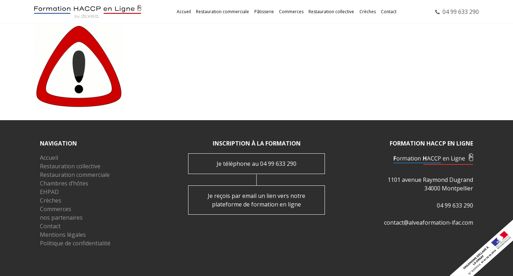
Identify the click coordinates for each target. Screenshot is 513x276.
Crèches (367, 12)
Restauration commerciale (222, 12)
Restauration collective (331, 12)
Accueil (184, 12)
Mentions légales (63, 235)
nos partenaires (61, 217)
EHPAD (49, 192)
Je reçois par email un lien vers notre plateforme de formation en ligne (256, 200)
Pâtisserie (264, 12)
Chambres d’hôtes (64, 183)
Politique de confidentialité (75, 243)
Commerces (291, 12)
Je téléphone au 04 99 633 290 (256, 164)
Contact (389, 12)
